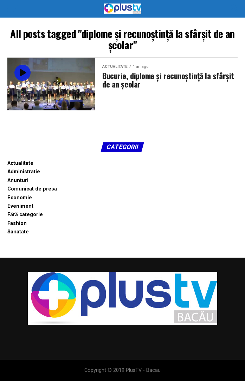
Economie (19, 198)
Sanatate (18, 232)
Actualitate (20, 163)
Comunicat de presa (32, 189)
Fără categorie (25, 215)
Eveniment (20, 206)
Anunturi (17, 180)
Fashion (17, 223)
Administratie (23, 172)
